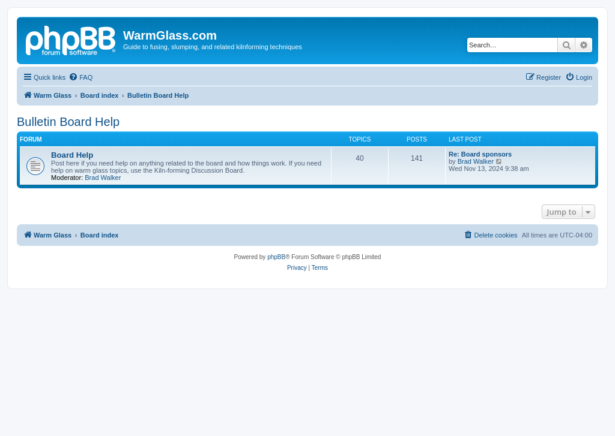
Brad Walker (103, 177)
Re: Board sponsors (480, 154)
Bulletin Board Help (68, 121)
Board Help (72, 155)
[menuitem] (80, 77)
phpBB (276, 257)
